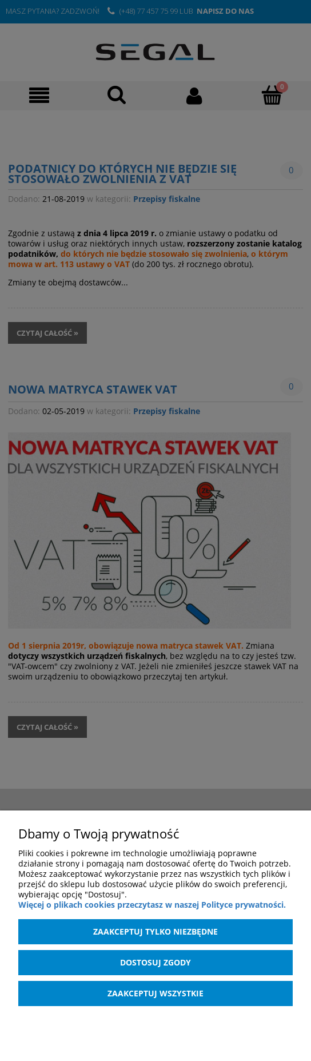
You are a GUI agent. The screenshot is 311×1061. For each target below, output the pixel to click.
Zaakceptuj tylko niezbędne (155, 931)
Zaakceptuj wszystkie (155, 993)
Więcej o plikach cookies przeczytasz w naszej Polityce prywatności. (152, 904)
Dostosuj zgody (155, 962)
